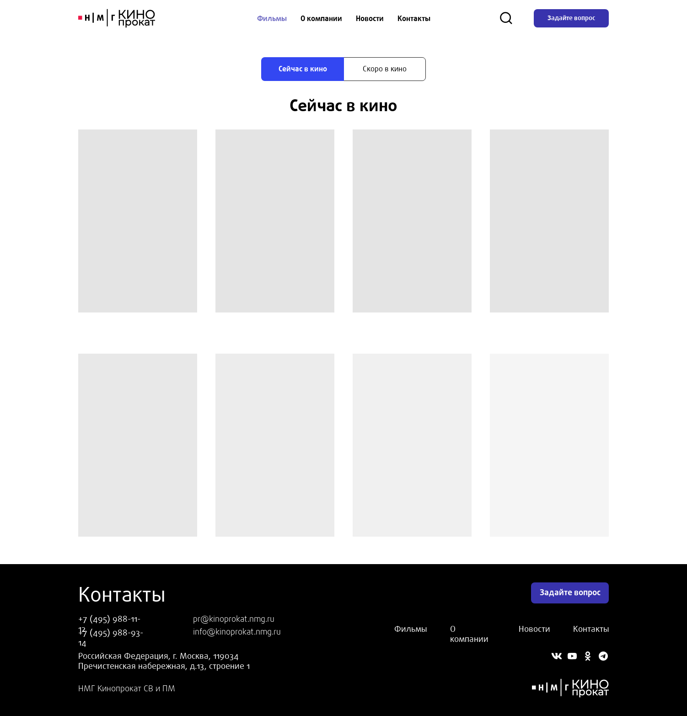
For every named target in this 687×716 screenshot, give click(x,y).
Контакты (413, 18)
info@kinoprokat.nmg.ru (237, 631)
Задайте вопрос (571, 18)
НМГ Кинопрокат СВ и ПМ (126, 688)
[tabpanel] (343, 105)
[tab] (303, 69)
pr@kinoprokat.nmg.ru (233, 619)
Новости (370, 18)
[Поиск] (506, 18)
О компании (321, 18)
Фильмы (272, 18)
